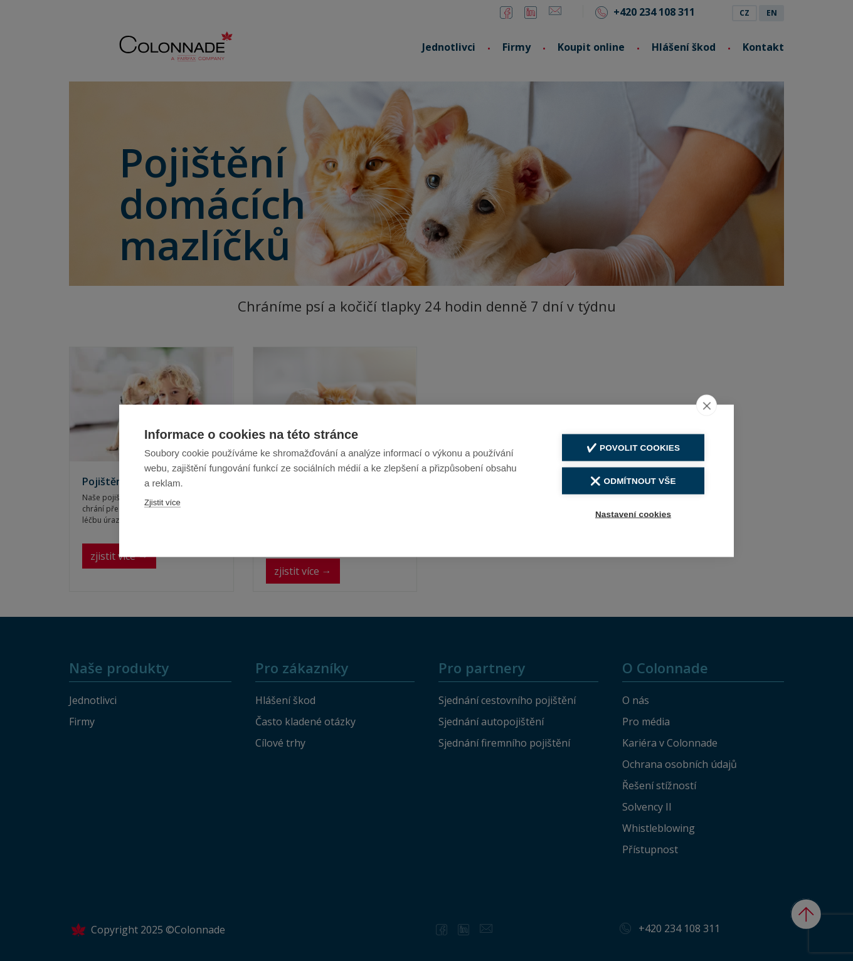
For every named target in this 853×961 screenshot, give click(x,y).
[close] (706, 405)
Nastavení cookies (633, 513)
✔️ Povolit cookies (633, 447)
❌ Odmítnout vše (633, 480)
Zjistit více (162, 502)
